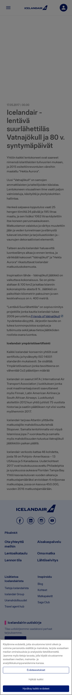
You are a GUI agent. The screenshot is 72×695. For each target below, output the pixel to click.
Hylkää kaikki (36, 679)
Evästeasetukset (36, 670)
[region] (36, 667)
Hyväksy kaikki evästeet (36, 688)
